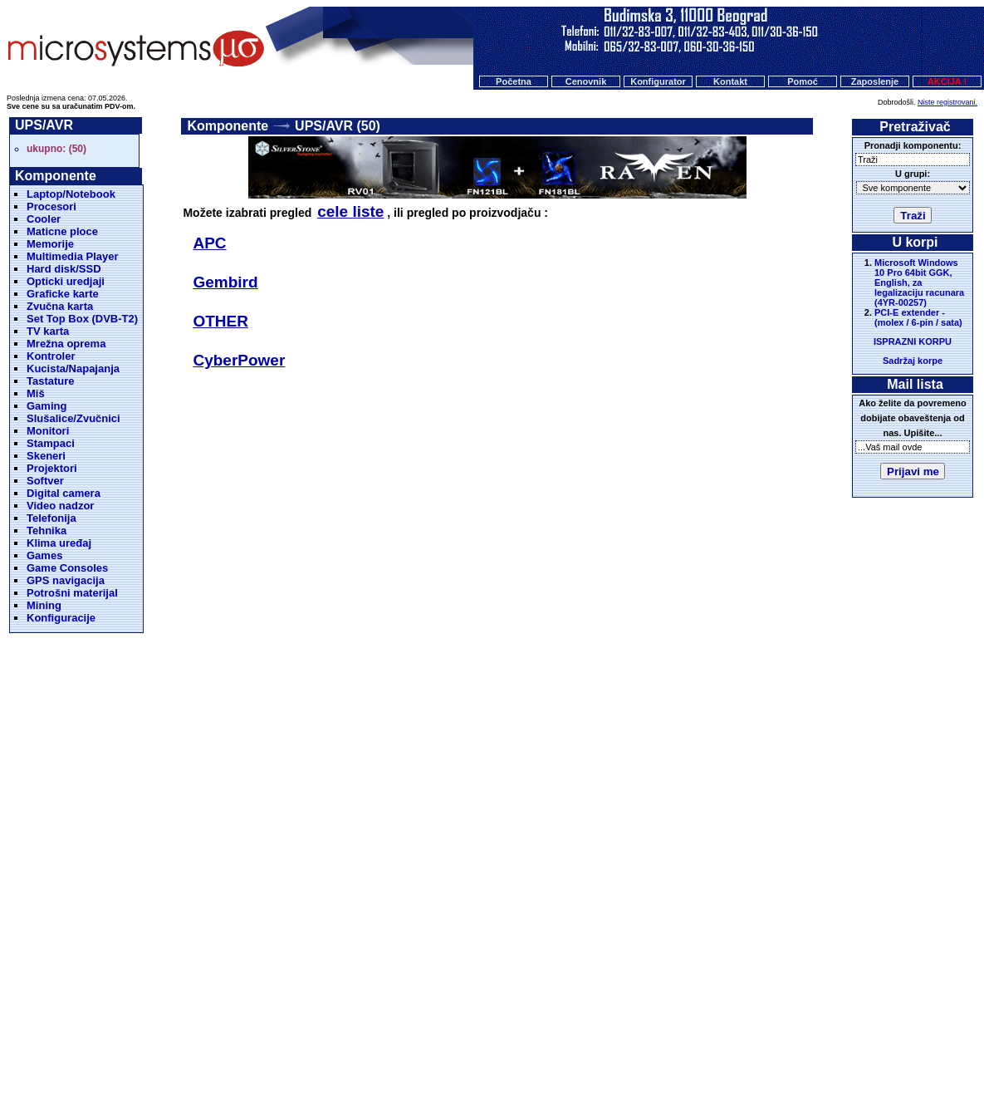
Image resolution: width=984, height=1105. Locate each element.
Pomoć (802, 81)
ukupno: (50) (56, 149)
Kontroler (51, 356)
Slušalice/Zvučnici (73, 418)
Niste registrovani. (947, 102)
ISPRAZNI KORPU (913, 341)
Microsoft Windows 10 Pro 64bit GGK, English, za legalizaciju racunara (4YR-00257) (919, 282)
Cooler (44, 219)
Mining (44, 605)
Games (44, 555)
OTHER (220, 321)
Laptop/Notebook (71, 194)
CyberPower (239, 360)
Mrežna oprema (66, 343)
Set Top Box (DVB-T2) (82, 318)
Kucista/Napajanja (73, 368)
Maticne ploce (62, 231)
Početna (513, 81)
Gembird (225, 282)
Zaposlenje (874, 81)
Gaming (46, 406)
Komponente (227, 126)
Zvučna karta (60, 306)
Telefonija (51, 518)
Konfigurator (658, 81)
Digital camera (63, 493)
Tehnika (46, 530)
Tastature (51, 381)
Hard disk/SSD (64, 269)
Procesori (51, 206)
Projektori (52, 468)
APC (209, 243)
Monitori (48, 431)
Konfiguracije (61, 617)
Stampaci (51, 443)
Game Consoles (67, 568)
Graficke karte (63, 293)
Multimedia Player (73, 256)
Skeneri (46, 455)
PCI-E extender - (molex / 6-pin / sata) (918, 317)
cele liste (350, 211)
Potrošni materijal (72, 593)
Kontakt (730, 81)
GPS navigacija (66, 580)
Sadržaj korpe (912, 361)
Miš (36, 393)
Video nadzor (60, 505)
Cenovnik (586, 81)
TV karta (48, 331)
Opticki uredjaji (66, 281)
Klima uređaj (59, 543)
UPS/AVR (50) (337, 126)
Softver (45, 480)
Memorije (50, 244)
